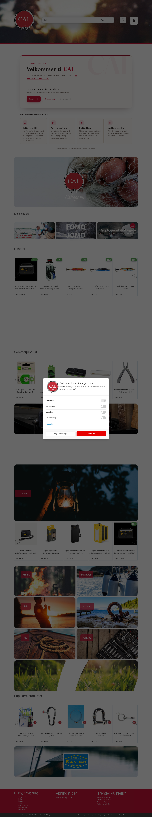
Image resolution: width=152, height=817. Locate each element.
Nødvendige (50, 401)
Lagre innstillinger (60, 434)
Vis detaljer (49, 424)
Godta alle (91, 434)
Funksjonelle (50, 406)
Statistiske (49, 412)
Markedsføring (51, 418)
